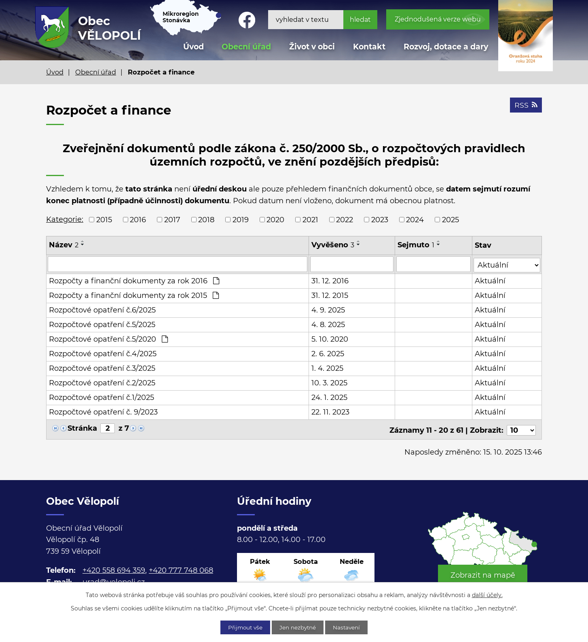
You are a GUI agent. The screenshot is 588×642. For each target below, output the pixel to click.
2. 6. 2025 (327, 353)
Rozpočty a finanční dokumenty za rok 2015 (134, 294)
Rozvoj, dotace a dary (446, 46)
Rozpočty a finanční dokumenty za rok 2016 (134, 280)
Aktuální (490, 280)
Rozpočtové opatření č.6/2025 (102, 309)
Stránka (82, 427)
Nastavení (350, 627)
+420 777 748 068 (181, 567)
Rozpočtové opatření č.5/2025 (102, 323)
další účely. (487, 594)
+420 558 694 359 (113, 567)
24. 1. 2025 (329, 396)
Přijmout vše (243, 627)
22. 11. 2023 (330, 411)
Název (63, 244)
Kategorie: (64, 219)
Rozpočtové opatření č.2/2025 (102, 382)
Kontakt (369, 46)
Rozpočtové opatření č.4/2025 (103, 353)
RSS (525, 106)
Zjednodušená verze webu (438, 19)
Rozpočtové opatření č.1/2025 (101, 396)
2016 (138, 219)
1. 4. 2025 (327, 367)
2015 (104, 219)
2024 (415, 219)
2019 (241, 219)
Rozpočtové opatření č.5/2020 (108, 338)
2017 (172, 219)
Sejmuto (416, 244)
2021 (310, 219)
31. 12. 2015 (329, 294)
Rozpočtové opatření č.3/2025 (102, 367)
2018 (206, 219)
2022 (344, 219)
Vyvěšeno (332, 244)
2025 (450, 219)
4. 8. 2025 (328, 323)
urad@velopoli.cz (113, 579)
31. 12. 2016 (330, 280)
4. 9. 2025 (328, 309)
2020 (275, 219)
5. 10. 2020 (329, 338)
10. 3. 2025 (329, 382)
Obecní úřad (95, 72)
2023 (379, 219)
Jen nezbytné (298, 627)
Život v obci (312, 46)
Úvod (54, 72)
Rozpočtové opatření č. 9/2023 (103, 411)
